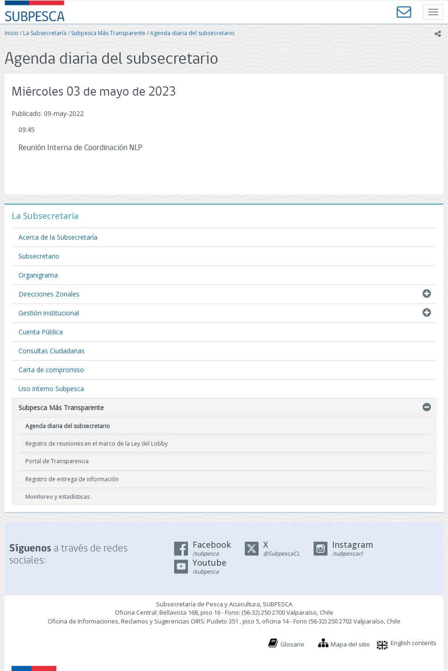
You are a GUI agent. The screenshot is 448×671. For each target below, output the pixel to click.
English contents (413, 643)
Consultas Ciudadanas (51, 350)
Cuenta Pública (40, 331)
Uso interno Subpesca (51, 388)
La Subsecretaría (45, 33)
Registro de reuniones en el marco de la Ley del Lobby (96, 443)
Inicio (11, 33)
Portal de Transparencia (57, 461)
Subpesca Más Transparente (108, 33)
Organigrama (38, 275)
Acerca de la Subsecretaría (57, 237)
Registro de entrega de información (72, 479)
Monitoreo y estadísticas (57, 497)
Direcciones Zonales (48, 294)
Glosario (292, 644)
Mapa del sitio (350, 644)
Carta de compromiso (51, 369)
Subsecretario (39, 256)
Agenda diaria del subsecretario (192, 33)
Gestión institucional (48, 312)
